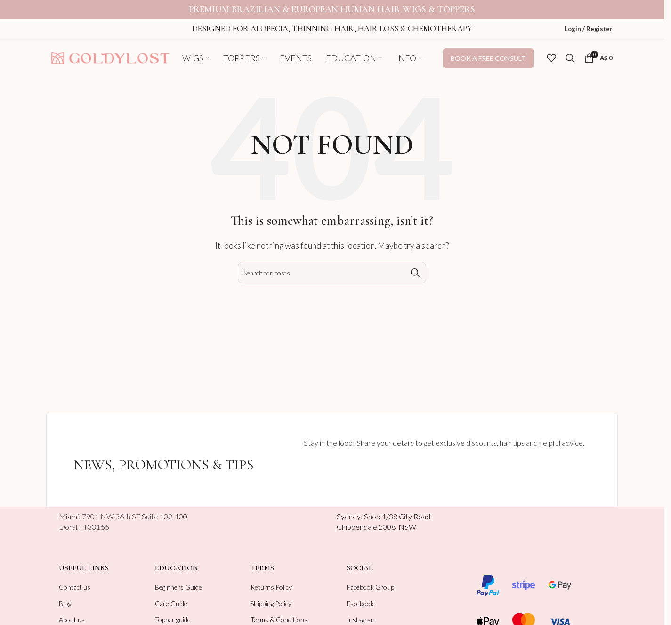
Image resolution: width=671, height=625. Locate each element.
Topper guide (173, 613)
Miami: (121, 509)
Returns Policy (271, 580)
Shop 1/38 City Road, (398, 509)
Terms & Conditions (279, 613)
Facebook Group (370, 580)
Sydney (349, 509)
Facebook (360, 596)
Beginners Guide (178, 580)
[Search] (570, 51)
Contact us (74, 580)
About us (72, 613)
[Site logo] (110, 50)
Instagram (361, 613)
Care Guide (171, 596)
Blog (65, 596)
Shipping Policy (271, 596)
